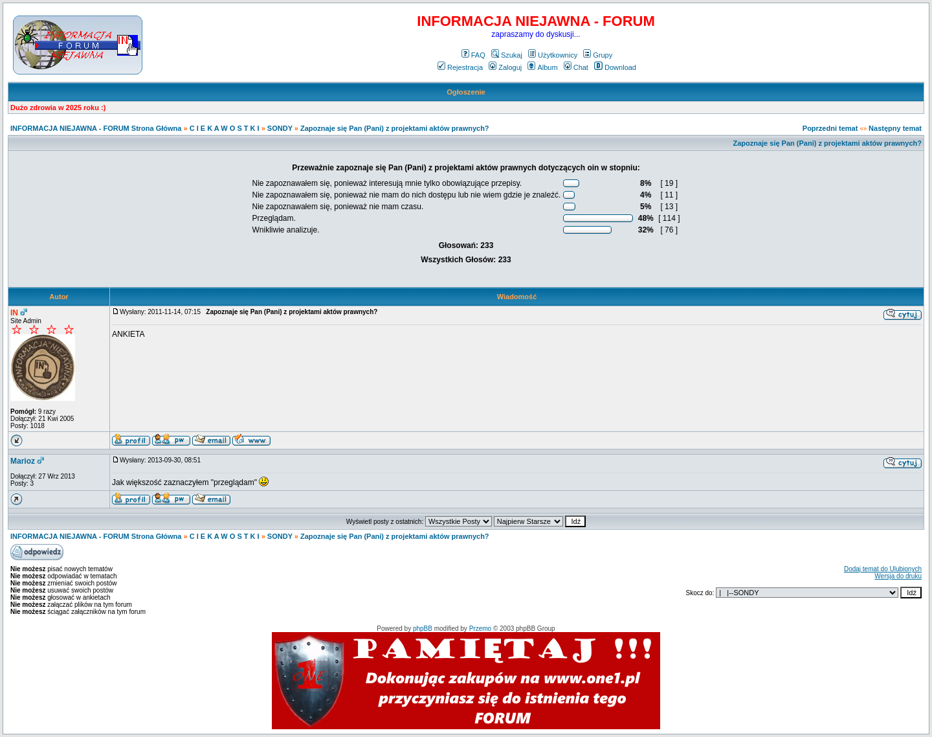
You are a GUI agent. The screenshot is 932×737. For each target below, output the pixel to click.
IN (14, 312)
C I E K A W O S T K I (225, 128)
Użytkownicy (552, 55)
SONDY (280, 128)
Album (542, 67)
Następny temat (895, 128)
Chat (576, 67)
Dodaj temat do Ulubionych (883, 569)
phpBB (422, 628)
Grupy (597, 55)
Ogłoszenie (466, 92)
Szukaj (506, 55)
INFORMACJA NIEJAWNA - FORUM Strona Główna (95, 128)
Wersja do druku (898, 576)
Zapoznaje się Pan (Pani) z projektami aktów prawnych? (394, 128)
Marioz (22, 461)
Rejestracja (460, 67)
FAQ (473, 55)
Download (615, 67)
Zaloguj (505, 67)
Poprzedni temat (830, 128)
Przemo (480, 628)
